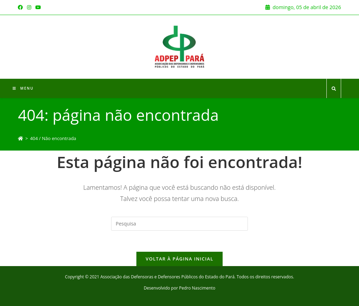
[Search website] (334, 89)
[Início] (20, 138)
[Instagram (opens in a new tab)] (29, 7)
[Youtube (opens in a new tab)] (38, 7)
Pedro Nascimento (197, 288)
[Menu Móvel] (23, 88)
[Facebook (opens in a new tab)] (21, 7)
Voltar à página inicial (179, 259)
